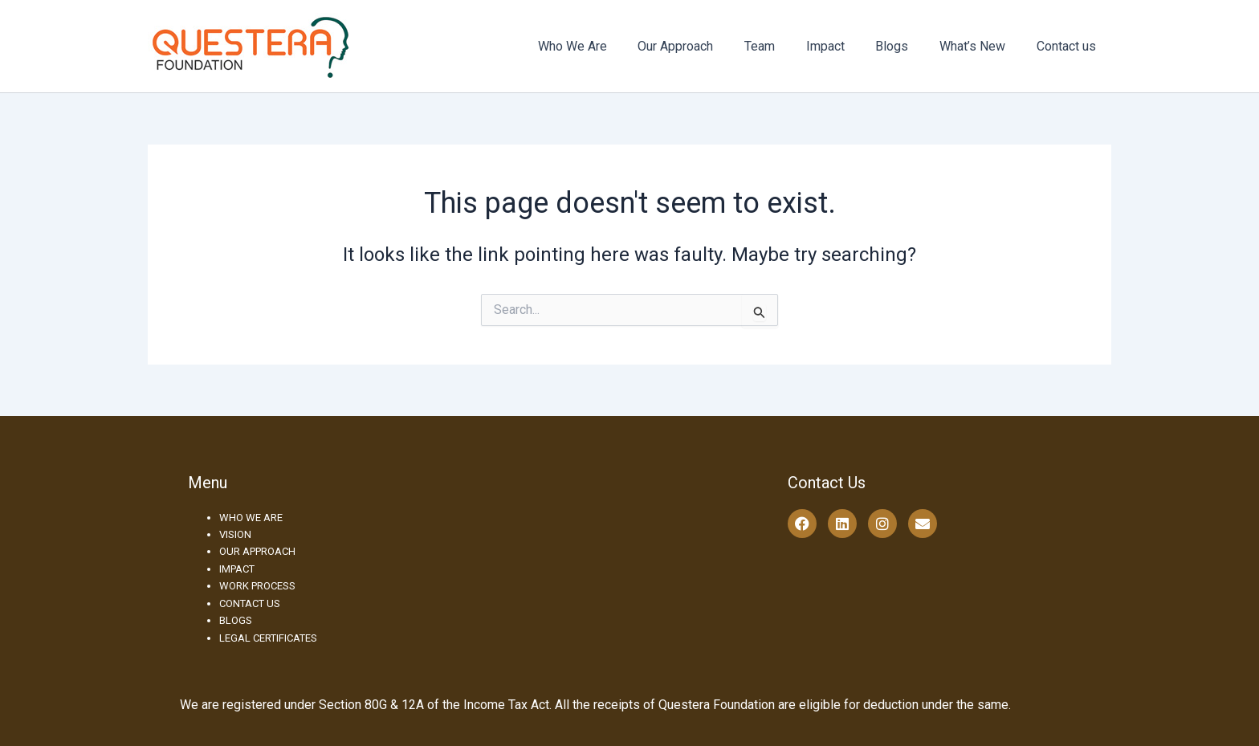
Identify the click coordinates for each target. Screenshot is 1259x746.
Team (783, 46)
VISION (235, 534)
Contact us (1068, 46)
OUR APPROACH (257, 551)
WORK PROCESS (257, 586)
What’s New (980, 46)
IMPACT (237, 569)
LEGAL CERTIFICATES (268, 638)
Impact (844, 46)
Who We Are (607, 46)
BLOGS (235, 620)
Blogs (905, 46)
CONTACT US (249, 603)
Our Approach (705, 46)
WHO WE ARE (251, 518)
